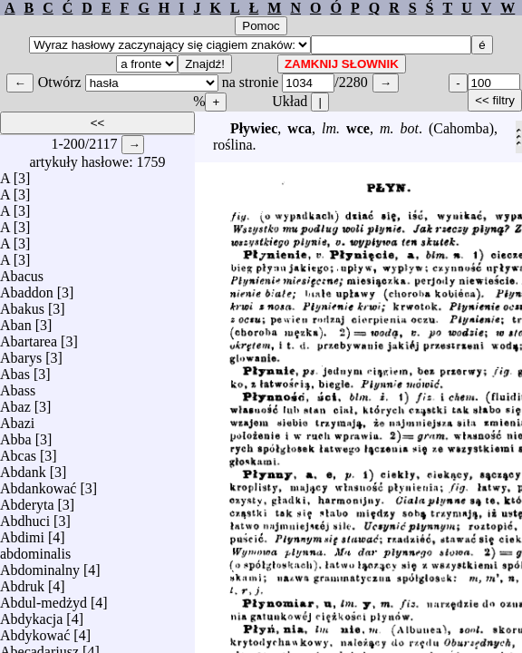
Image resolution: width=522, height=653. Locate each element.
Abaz (15, 402)
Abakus (22, 304)
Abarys (21, 353)
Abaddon (26, 288)
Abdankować (38, 484)
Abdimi (22, 533)
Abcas (18, 451)
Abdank (23, 467)
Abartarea (28, 337)
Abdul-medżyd (43, 598)
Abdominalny (40, 565)
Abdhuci (25, 516)
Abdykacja (31, 614)
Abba (16, 435)
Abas (15, 369)
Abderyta (27, 500)
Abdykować (35, 630)
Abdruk (22, 582)
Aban (16, 320)
